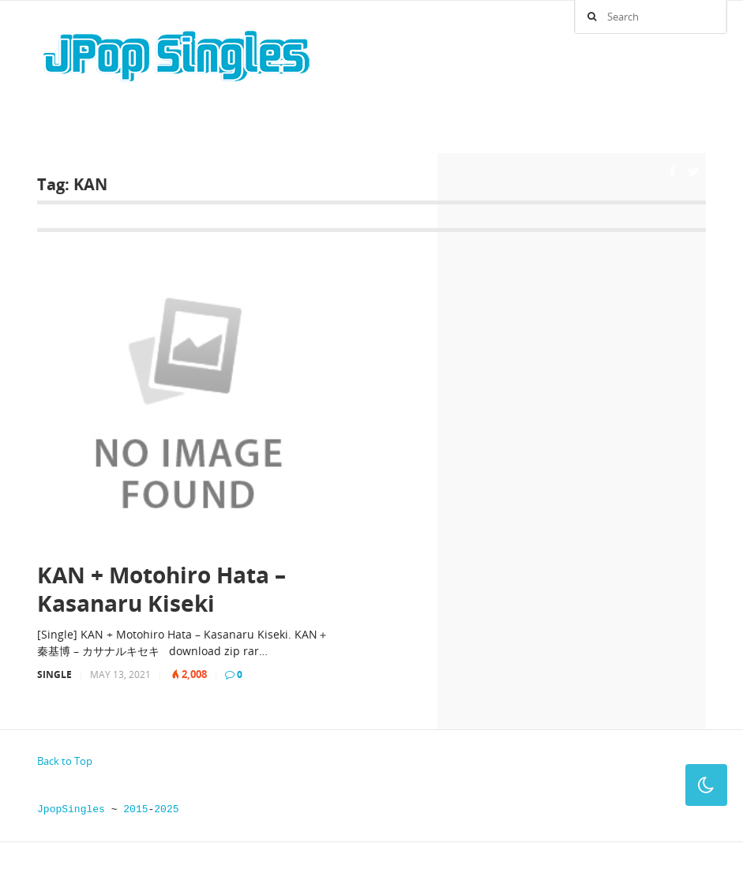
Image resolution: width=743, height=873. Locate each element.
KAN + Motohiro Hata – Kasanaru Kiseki (161, 589)
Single (54, 674)
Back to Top (64, 761)
